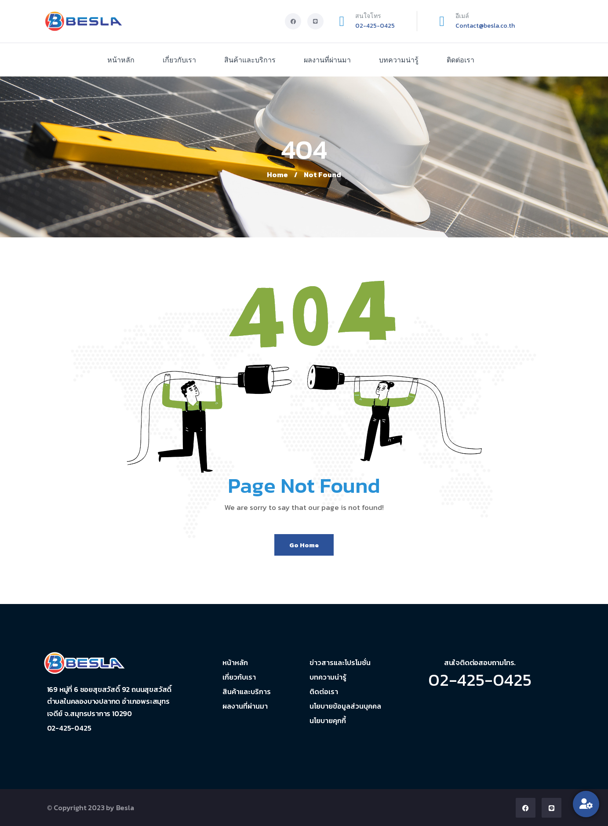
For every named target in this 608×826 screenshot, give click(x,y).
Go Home (304, 545)
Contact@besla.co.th (485, 25)
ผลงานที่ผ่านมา (327, 60)
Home (277, 174)
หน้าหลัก (121, 60)
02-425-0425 (375, 25)
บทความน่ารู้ (399, 60)
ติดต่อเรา (460, 60)
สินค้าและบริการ (250, 60)
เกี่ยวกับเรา (179, 60)
